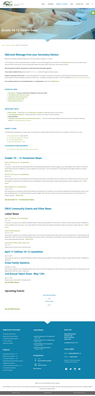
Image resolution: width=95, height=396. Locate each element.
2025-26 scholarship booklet (43, 347)
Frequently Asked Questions (10, 338)
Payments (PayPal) (8, 343)
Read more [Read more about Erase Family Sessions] (29, 239)
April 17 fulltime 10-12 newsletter (16, 218)
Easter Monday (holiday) (49, 295)
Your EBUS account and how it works (18, 95)
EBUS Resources (33, 72)
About (43, 4)
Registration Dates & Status (10, 336)
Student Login (68, 335)
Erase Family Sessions (12, 231)
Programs (51, 4)
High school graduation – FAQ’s (16, 141)
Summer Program (8, 370)
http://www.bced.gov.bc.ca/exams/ (22, 120)
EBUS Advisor (55, 81)
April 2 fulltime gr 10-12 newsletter (17, 162)
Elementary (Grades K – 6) (10, 354)
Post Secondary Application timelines (18, 138)
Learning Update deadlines (15, 140)
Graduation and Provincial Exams (17, 97)
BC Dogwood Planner (14, 136)
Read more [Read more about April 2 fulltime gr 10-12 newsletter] (8, 171)
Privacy (18, 392)
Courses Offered (7, 341)
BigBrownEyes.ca (81, 392)
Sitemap (14, 392)
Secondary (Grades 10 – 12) (10, 358)
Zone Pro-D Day (49, 301)
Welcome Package (10, 45)
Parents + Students (62, 4)
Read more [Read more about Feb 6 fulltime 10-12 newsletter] (19, 195)
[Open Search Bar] (92, 4)
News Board (66, 62)
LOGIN (87, 4)
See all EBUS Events (12, 309)
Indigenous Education (9, 363)
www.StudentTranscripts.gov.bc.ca (81, 77)
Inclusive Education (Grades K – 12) (12, 365)
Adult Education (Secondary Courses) (13, 361)
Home (3, 45)
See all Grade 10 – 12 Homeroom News (19, 199)
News (71, 4)
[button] (93, 13)
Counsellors (79, 4)
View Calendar (37, 368)
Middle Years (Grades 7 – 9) (10, 356)
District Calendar (69, 337)
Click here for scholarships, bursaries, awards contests (23, 149)
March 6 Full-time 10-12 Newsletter (17, 174)
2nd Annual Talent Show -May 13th (17, 243)
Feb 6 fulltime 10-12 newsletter (15, 187)
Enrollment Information (9, 334)
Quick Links (67, 339)
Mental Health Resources (15, 101)
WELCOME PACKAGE (70, 334)
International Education (9, 368)
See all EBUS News (12, 282)
